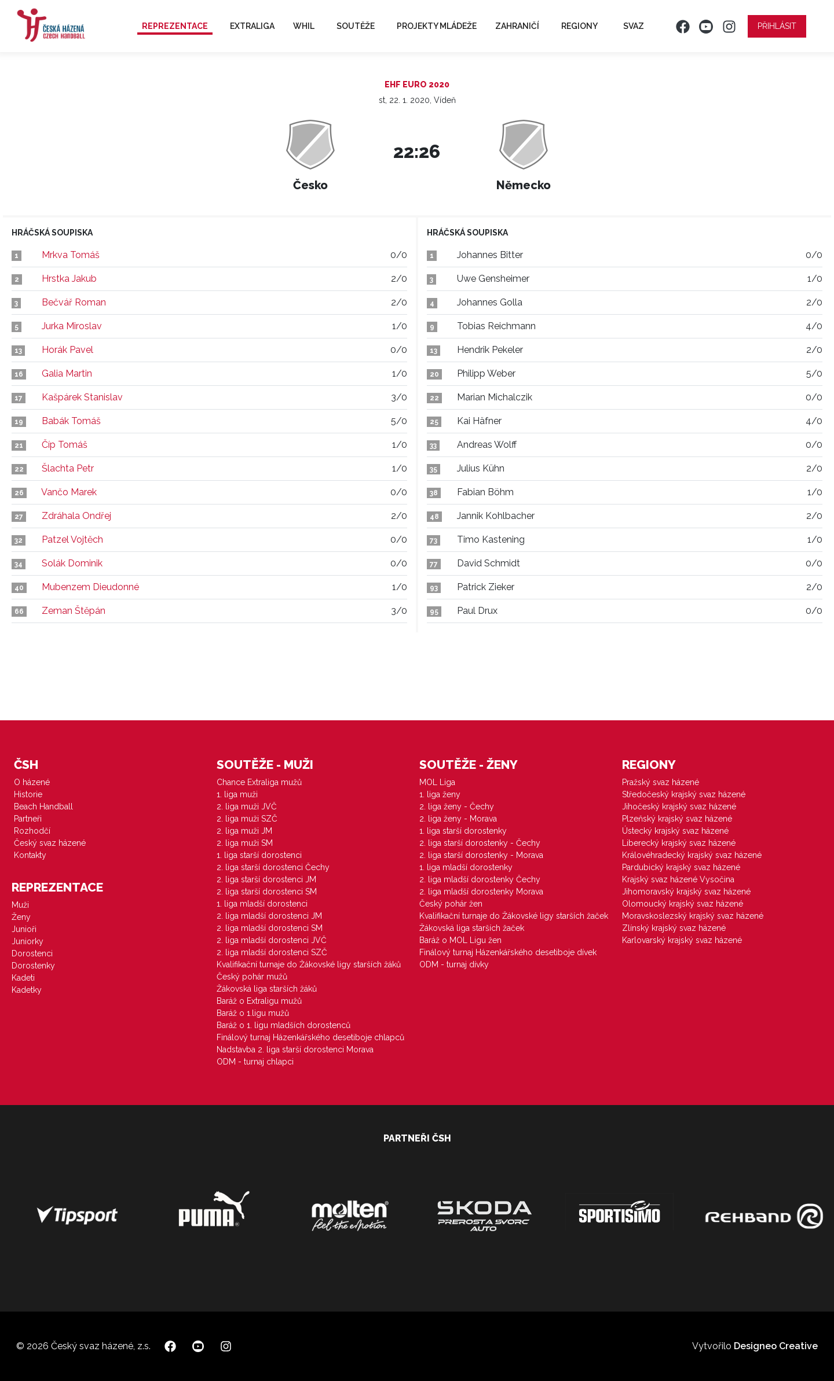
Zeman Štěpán (73, 610)
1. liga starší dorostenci (259, 855)
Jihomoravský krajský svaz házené (686, 891)
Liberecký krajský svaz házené (679, 843)
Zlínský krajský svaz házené (674, 928)
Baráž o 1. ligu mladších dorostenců (283, 1025)
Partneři (28, 818)
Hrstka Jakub (69, 278)
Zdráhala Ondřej (76, 515)
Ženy (21, 917)
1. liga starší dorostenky (463, 830)
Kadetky (27, 990)
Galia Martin (67, 373)
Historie (28, 794)
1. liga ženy (439, 794)
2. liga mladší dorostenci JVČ (272, 940)
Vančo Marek (69, 492)
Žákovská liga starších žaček (471, 928)
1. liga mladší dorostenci (262, 903)
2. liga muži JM (244, 830)
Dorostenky (33, 965)
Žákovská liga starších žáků (267, 988)
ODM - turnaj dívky (454, 964)
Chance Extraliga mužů (259, 782)
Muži (20, 904)
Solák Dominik (72, 563)
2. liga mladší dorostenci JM (269, 915)
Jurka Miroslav (72, 326)
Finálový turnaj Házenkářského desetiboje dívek (508, 952)
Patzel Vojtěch (72, 539)
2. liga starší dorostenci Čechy (273, 867)
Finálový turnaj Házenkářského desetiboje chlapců (310, 1037)
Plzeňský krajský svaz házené (677, 818)
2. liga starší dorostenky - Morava (481, 855)
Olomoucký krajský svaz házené (682, 903)
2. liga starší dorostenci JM (266, 879)
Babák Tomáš (71, 420)
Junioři (24, 929)
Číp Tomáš (64, 444)
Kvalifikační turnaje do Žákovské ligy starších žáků (309, 964)
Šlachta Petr (68, 468)
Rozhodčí (32, 830)
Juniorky (27, 941)
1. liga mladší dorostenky (466, 867)
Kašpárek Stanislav (82, 397)
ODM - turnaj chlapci (255, 1061)
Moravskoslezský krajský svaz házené (692, 915)
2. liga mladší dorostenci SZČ (272, 952)
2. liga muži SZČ (247, 818)
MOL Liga (437, 782)
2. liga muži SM (245, 843)
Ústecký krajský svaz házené (675, 830)
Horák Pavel (67, 349)
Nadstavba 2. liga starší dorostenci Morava (295, 1049)
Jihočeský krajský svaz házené (679, 806)
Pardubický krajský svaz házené (681, 867)
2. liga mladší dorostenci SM (270, 928)
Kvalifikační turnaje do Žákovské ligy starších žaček (513, 915)
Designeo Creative (776, 1346)
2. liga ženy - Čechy (456, 806)
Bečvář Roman (74, 302)
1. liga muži (237, 794)
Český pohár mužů (252, 976)
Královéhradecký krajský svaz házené (692, 855)
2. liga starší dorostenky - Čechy (479, 843)
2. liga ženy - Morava (458, 818)
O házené (32, 782)
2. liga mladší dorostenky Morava (481, 891)
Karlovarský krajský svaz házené (682, 940)
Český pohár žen (450, 903)
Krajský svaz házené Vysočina (678, 879)
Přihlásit (777, 26)
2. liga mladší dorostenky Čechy (479, 879)
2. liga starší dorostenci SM (267, 891)
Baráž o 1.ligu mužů (253, 1013)
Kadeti (23, 977)
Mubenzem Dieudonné (90, 586)
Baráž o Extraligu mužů (259, 1001)
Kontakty (30, 855)
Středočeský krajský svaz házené (683, 794)
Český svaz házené (50, 843)
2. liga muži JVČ (247, 806)
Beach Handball (43, 806)
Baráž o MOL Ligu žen (460, 940)
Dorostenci (32, 953)
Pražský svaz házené (660, 782)
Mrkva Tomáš (71, 254)
